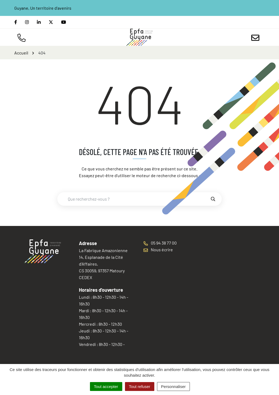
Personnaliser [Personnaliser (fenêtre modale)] (173, 386)
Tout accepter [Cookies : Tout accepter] (106, 386)
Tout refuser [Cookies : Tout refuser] (139, 386)
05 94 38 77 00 (160, 242)
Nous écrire (158, 249)
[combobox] (134, 199)
